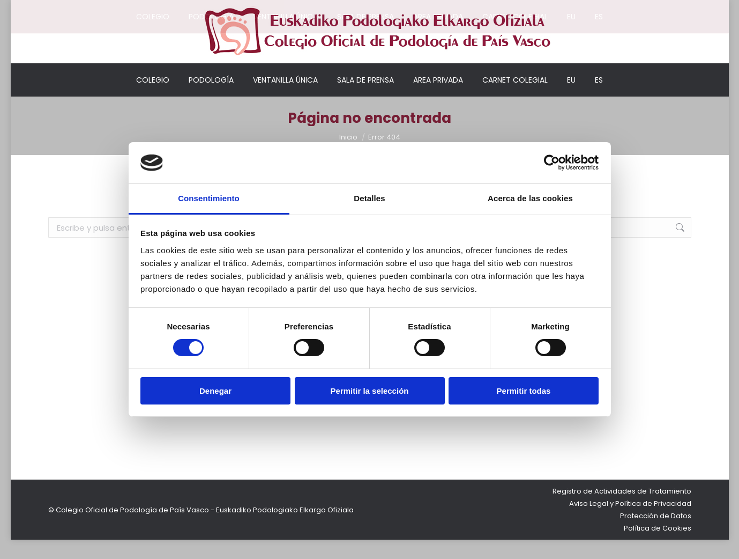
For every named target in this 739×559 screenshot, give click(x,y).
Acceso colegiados (547, 10)
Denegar (215, 390)
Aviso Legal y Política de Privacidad (630, 523)
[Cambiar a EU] (571, 99)
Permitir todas (524, 390)
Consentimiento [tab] (209, 198)
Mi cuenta (479, 10)
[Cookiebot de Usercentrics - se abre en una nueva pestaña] (552, 163)
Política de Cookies (657, 547)
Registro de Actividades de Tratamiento (622, 510)
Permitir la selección (370, 390)
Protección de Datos (655, 535)
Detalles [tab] (369, 198)
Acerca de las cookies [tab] (530, 198)
